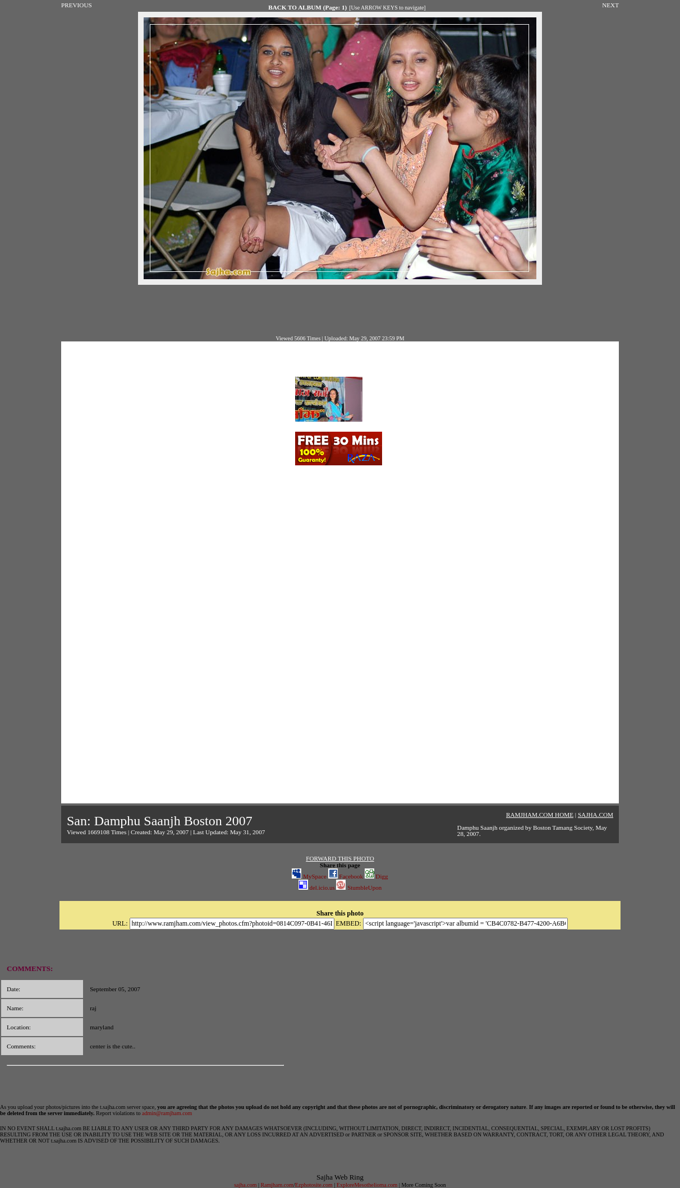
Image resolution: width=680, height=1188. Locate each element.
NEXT (610, 5)
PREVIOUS (76, 5)
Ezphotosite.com (314, 1185)
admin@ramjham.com (167, 1113)
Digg (376, 876)
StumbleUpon (359, 887)
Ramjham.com (276, 1185)
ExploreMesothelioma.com (367, 1185)
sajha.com (245, 1185)
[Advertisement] (340, 310)
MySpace (309, 876)
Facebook (346, 876)
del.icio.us (316, 887)
